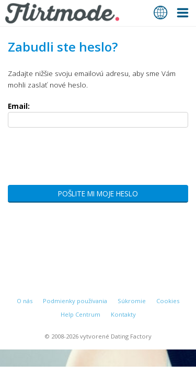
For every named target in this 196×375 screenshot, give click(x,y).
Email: (19, 106)
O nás (24, 301)
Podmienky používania (75, 301)
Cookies (167, 301)
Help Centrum (80, 314)
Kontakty (123, 314)
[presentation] (87, 159)
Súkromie (132, 301)
